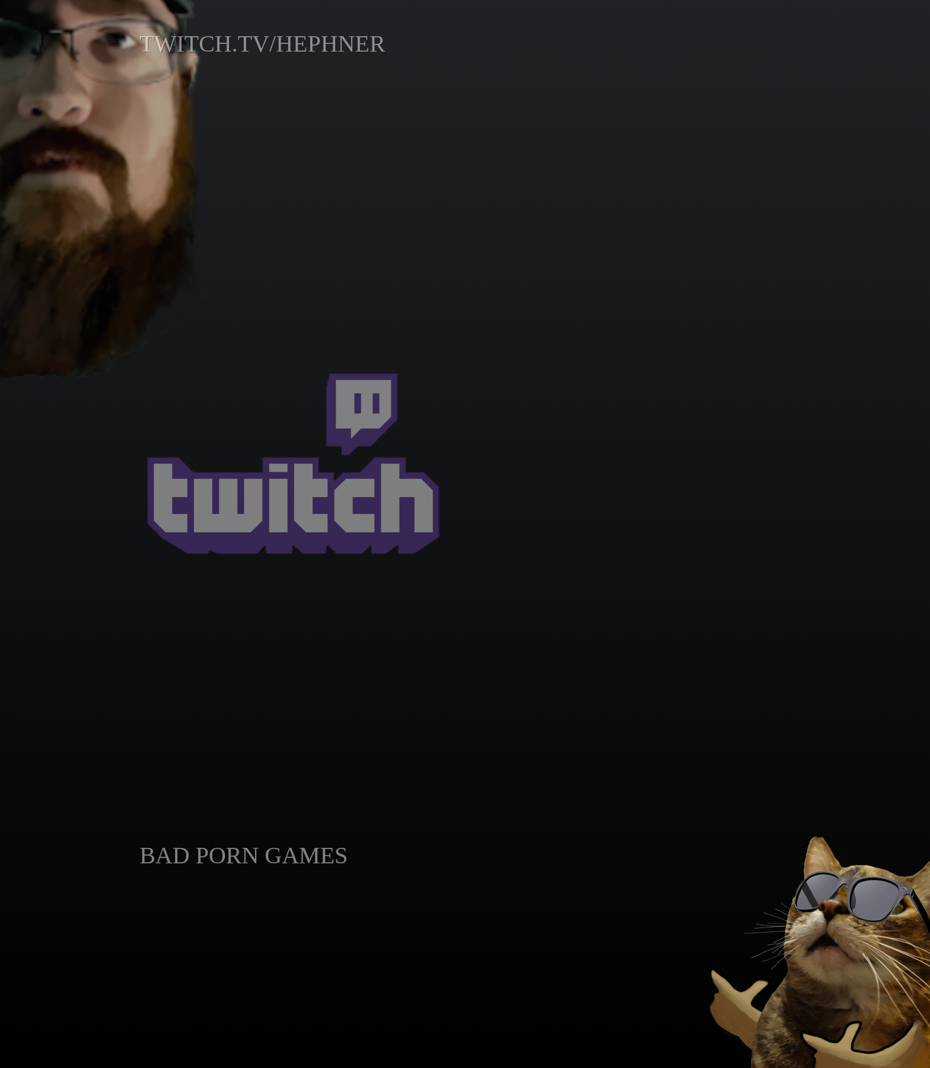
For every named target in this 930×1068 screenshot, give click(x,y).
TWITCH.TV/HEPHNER (262, 43)
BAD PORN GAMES (243, 855)
